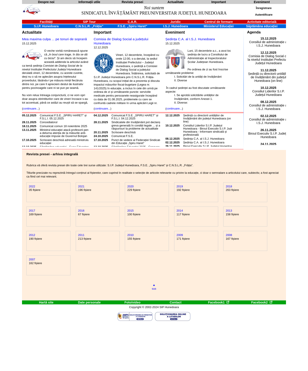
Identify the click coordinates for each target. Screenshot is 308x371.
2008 (229, 235)
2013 (229, 210)
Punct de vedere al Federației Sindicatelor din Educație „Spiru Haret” (137, 141)
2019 (180, 186)
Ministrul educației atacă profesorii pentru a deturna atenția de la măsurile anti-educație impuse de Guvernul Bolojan (66, 133)
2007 (32, 259)
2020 (130, 186)
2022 (32, 186)
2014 (180, 210)
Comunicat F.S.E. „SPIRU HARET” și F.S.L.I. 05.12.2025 (63, 117)
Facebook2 (261, 302)
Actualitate (32, 32)
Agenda (254, 32)
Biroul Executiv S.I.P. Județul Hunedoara (208, 146)
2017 (32, 210)
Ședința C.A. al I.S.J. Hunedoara (190, 39)
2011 (81, 235)
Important (103, 32)
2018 (229, 186)
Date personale (89, 302)
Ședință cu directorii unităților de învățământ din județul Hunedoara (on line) (207, 118)
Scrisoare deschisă (123, 132)
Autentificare (263, 14)
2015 (130, 210)
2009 (180, 235)
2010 (130, 235)
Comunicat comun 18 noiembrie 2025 (63, 126)
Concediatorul (48, 122)
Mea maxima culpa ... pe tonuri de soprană (54, 39)
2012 (32, 235)
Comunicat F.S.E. (122, 136)
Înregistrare (263, 8)
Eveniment (175, 32)
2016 (81, 210)
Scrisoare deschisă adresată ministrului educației (64, 141)
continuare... (31, 108)
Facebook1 (218, 302)
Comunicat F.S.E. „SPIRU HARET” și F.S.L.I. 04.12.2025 (134, 117)
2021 (81, 186)
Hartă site (46, 302)
